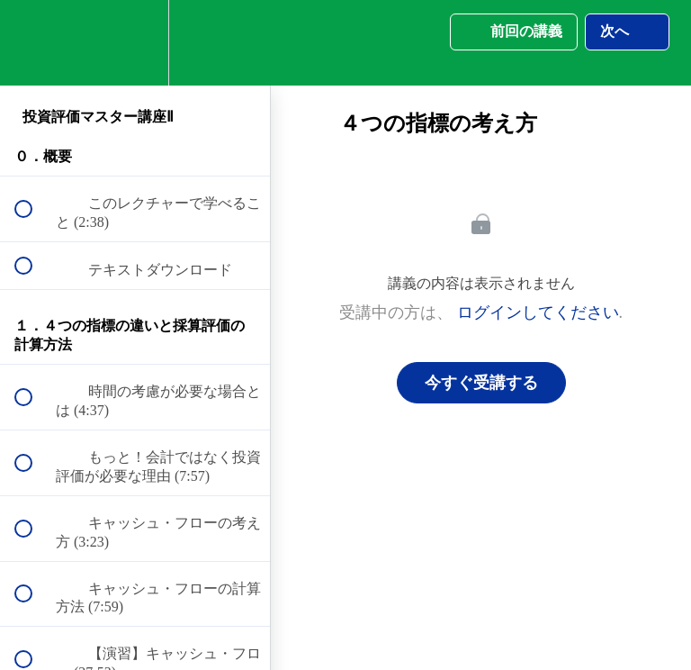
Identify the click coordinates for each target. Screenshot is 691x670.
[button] (33, 43)
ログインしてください (538, 312)
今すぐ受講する (481, 383)
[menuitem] (135, 43)
